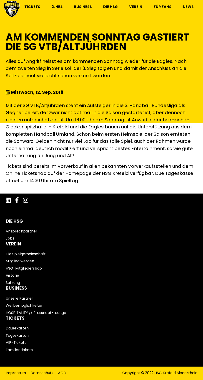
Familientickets (19, 349)
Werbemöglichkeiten (24, 305)
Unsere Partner (19, 298)
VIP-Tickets (16, 342)
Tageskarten (17, 335)
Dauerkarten (17, 328)
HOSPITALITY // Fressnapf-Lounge (36, 312)
